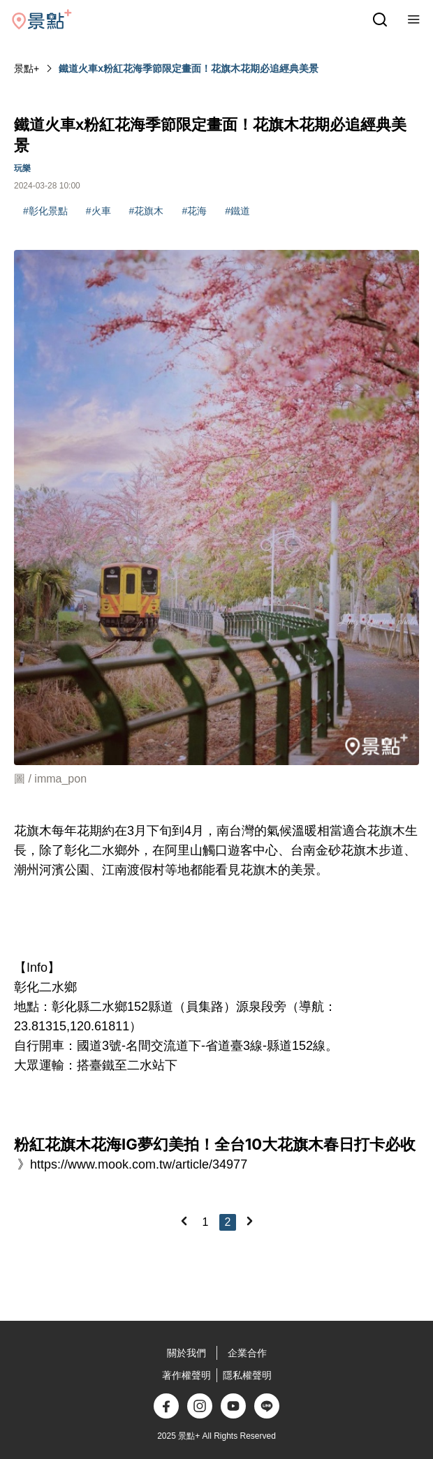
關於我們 (186, 1352)
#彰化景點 (45, 210)
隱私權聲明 (247, 1375)
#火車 (98, 210)
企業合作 (247, 1352)
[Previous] (183, 1221)
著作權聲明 (186, 1375)
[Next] (249, 1221)
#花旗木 (146, 210)
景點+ (26, 68)
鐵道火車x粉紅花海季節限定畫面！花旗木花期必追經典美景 (188, 68)
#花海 (194, 210)
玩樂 (22, 168)
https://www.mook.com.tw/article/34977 (138, 1164)
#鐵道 (237, 210)
